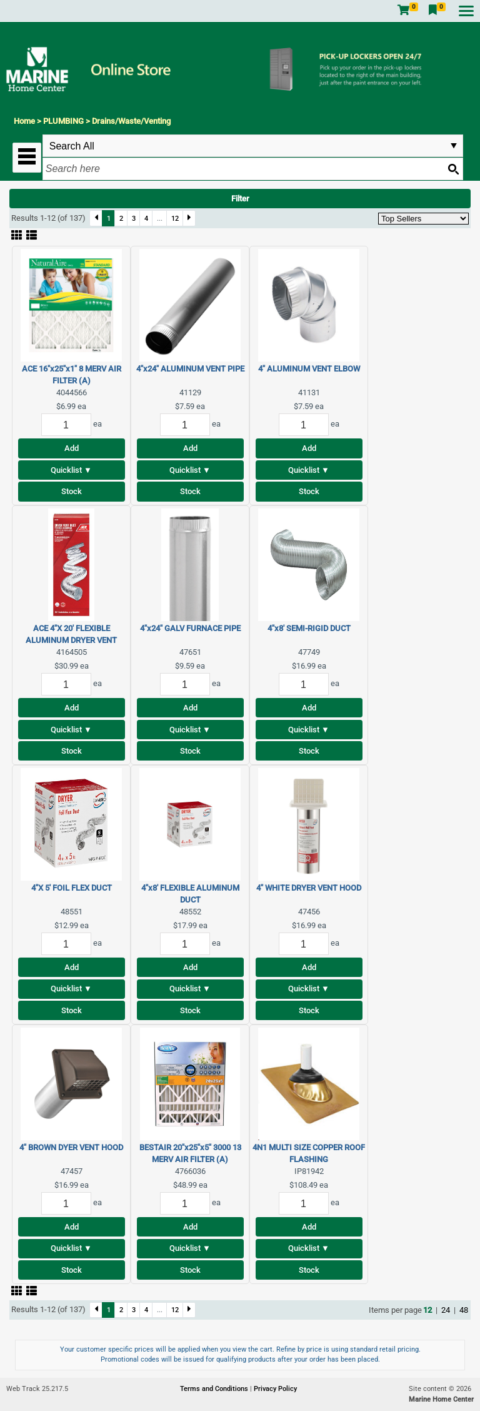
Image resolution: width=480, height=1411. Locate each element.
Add (71, 448)
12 (175, 218)
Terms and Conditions (215, 1389)
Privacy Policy (275, 1389)
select (453, 145)
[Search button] (453, 169)
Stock (71, 491)
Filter (240, 198)
